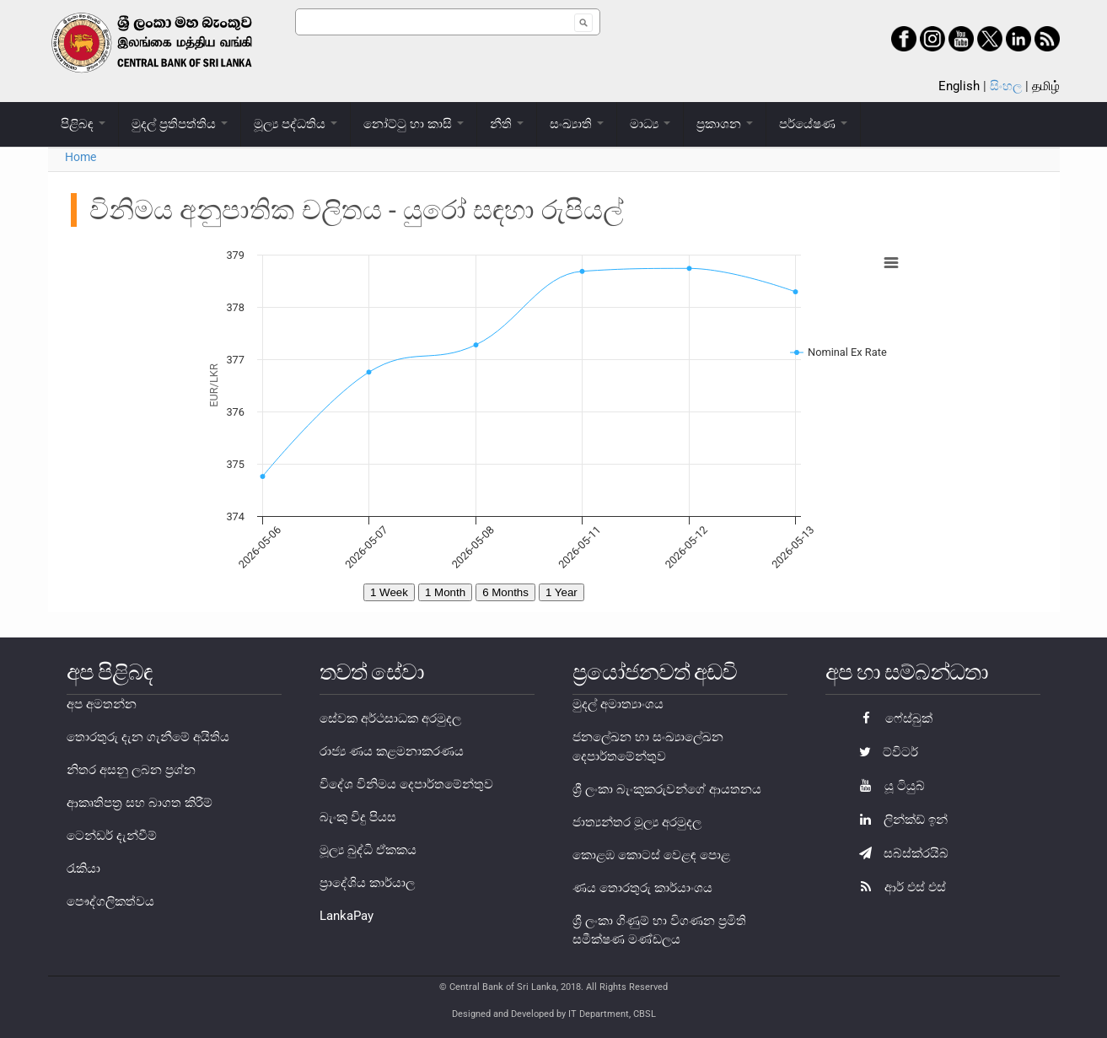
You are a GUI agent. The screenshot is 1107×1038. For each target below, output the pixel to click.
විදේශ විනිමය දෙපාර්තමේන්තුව (406, 784)
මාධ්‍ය (650, 124)
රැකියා (83, 868)
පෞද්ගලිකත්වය (110, 901)
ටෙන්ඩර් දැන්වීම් (112, 835)
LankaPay (346, 915)
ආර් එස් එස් (898, 887)
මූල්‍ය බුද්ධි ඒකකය (368, 850)
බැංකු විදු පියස (358, 817)
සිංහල (1006, 86)
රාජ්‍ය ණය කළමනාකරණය (392, 751)
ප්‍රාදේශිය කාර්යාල (367, 882)
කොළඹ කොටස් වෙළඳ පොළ (651, 855)
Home (80, 157)
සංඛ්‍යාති (577, 124)
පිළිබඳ (83, 124)
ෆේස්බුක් (891, 718)
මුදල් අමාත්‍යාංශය (618, 704)
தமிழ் (1046, 86)
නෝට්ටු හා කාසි (413, 124)
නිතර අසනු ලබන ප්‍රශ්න (131, 769)
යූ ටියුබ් (888, 785)
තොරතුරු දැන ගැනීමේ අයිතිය (148, 737)
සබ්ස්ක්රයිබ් (899, 853)
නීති (507, 124)
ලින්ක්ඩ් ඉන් (899, 819)
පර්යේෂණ (813, 124)
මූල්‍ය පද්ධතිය (295, 124)
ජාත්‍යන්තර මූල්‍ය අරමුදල (636, 822)
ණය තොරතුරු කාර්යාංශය (642, 887)
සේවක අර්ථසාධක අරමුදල (390, 718)
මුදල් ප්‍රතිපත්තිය (180, 124)
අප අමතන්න (102, 704)
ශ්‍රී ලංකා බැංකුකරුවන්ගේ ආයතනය (666, 789)
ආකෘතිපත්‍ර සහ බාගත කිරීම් (139, 802)
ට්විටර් (884, 752)
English (959, 86)
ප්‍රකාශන (724, 124)
